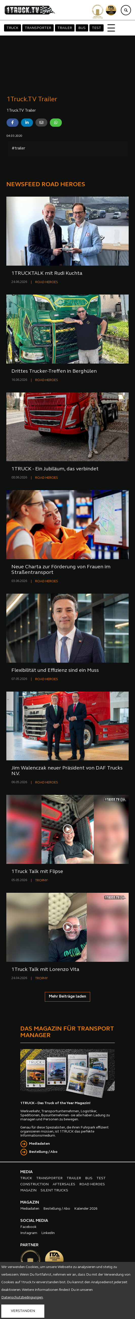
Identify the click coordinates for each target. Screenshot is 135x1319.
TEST (96, 28)
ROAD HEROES (46, 282)
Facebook (28, 1227)
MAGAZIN (28, 1190)
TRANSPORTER (38, 28)
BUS (82, 28)
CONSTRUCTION (34, 1184)
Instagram (28, 1233)
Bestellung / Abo (43, 1152)
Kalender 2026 (86, 1209)
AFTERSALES (64, 1184)
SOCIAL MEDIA (34, 1221)
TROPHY (41, 880)
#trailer (18, 148)
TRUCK (12, 28)
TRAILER (64, 28)
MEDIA (26, 1172)
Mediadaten (39, 1144)
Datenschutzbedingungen (22, 1297)
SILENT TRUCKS (54, 1190)
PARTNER (29, 1245)
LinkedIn (48, 1233)
